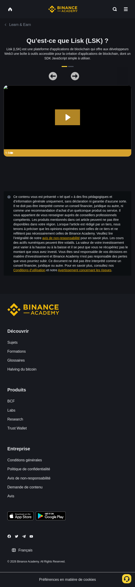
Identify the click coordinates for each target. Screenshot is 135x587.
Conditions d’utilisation (29, 270)
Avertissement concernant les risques (84, 270)
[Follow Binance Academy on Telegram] (24, 536)
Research (15, 419)
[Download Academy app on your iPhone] (20, 517)
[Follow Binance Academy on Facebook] (9, 536)
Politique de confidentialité (28, 469)
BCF (11, 401)
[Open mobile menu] (125, 9)
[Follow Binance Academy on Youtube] (31, 536)
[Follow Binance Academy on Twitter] (16, 536)
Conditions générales (24, 460)
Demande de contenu (25, 487)
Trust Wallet (17, 428)
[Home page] (63, 9)
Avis (10, 496)
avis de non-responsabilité (61, 238)
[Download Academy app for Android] (51, 517)
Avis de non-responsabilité (28, 478)
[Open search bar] (113, 9)
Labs (11, 410)
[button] (126, 9)
